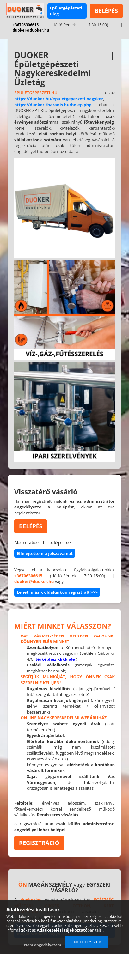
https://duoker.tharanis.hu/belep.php (53, 104)
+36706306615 (26, 24)
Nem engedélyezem (42, 945)
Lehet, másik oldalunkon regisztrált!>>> (57, 592)
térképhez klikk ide (55, 659)
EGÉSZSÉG (104, 899)
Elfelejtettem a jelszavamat (45, 553)
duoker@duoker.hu (31, 30)
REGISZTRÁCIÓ (39, 843)
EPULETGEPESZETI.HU (36, 92)
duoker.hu (31, 899)
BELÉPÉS (106, 11)
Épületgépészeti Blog (66, 11)
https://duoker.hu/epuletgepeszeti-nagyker (58, 98)
